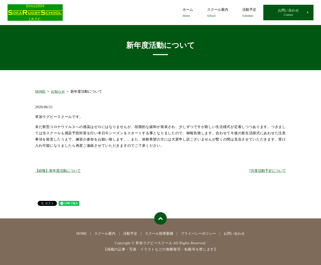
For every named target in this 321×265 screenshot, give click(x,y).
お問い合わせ (288, 13)
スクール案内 (217, 13)
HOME (40, 91)
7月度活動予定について (267, 171)
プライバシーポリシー (198, 233)
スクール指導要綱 (159, 233)
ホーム (188, 13)
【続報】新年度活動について (58, 171)
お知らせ (58, 91)
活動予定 (249, 13)
